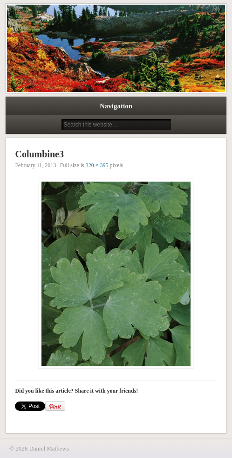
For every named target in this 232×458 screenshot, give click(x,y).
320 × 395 (97, 165)
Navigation (116, 106)
